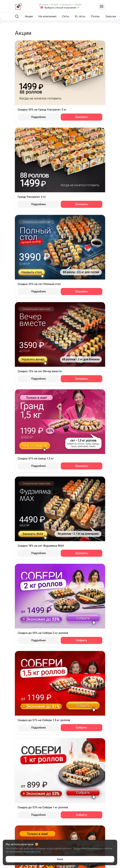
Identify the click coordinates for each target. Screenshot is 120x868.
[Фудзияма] (18, 6)
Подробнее (38, 117)
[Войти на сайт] (101, 6)
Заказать (81, 117)
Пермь (10, 800)
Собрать (81, 640)
